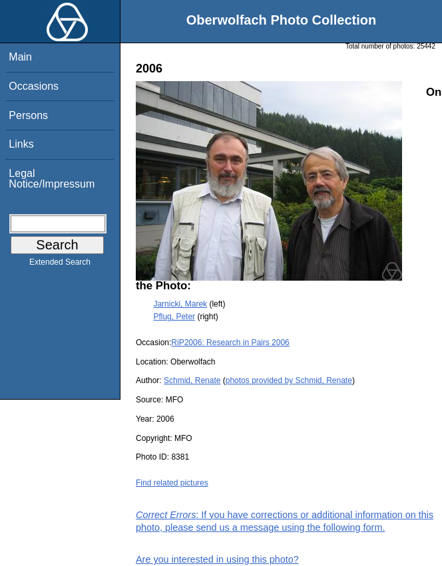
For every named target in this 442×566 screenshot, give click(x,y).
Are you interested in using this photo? (217, 559)
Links (21, 144)
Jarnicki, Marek (180, 304)
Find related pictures (172, 483)
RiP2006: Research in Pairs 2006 (230, 342)
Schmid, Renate (192, 380)
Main (20, 57)
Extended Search (60, 265)
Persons (28, 115)
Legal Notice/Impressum (52, 179)
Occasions (34, 86)
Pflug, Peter (174, 316)
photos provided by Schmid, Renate (289, 380)
